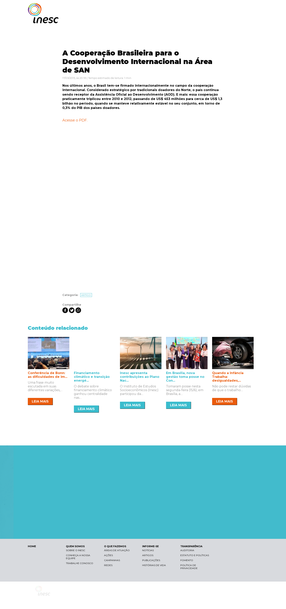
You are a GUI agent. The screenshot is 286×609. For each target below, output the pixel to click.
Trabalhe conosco (79, 563)
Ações (108, 555)
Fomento (186, 560)
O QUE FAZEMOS (186, 19)
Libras (189, 7)
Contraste (208, 7)
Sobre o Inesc (75, 550)
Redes (108, 565)
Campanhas (112, 560)
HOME (32, 546)
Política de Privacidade (189, 567)
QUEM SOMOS (157, 19)
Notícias (148, 550)
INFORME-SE (213, 19)
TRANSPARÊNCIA (241, 19)
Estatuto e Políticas (194, 555)
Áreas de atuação (117, 550)
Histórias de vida (154, 565)
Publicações (151, 560)
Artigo (86, 295)
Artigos (147, 555)
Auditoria (187, 550)
